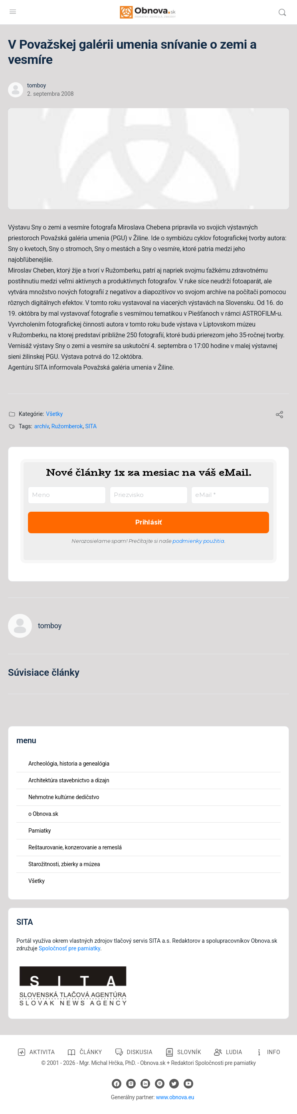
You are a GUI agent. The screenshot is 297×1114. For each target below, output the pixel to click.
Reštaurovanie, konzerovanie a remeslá (75, 847)
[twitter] (174, 1083)
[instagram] (131, 1083)
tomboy (36, 85)
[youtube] (188, 1083)
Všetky (54, 414)
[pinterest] (159, 1083)
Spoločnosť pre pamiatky (69, 948)
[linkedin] (145, 1083)
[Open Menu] (13, 12)
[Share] (279, 415)
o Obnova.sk (43, 814)
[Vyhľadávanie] (282, 12)
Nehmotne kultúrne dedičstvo (63, 797)
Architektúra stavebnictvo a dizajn (68, 780)
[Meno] (67, 495)
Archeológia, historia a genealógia (68, 763)
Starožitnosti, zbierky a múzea (64, 864)
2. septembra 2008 (50, 94)
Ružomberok (67, 426)
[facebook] (116, 1083)
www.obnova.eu (175, 1097)
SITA (91, 426)
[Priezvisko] (149, 495)
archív (41, 426)
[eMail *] (230, 495)
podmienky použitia (198, 541)
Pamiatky (39, 830)
